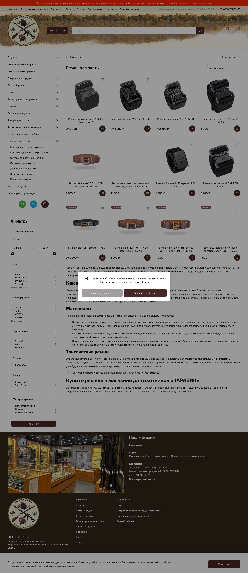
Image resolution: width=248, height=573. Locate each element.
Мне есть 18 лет (145, 293)
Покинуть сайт (102, 293)
